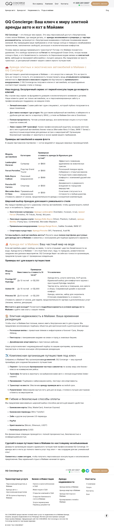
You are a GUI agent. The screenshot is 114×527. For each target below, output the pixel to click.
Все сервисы (38, 4)
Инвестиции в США (40, 490)
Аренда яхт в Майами (23, 244)
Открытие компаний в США (43, 493)
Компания (49, 4)
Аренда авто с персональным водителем (16, 491)
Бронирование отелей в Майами (69, 501)
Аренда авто (10, 10)
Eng (107, 10)
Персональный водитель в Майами (16, 485)
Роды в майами (47, 10)
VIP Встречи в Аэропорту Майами (16, 496)
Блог (57, 4)
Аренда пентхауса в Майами (67, 495)
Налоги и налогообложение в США (43, 485)
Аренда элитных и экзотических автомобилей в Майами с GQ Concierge (45, 68)
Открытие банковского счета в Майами (42, 498)
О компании (90, 484)
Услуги (88, 487)
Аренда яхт (21, 10)
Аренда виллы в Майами (69, 487)
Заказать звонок (100, 4)
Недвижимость (34, 10)
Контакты (64, 4)
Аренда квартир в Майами (70, 490)
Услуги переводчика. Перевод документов (41, 503)
